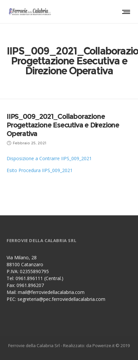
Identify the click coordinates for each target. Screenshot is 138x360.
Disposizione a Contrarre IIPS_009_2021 (49, 158)
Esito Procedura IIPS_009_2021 (40, 170)
